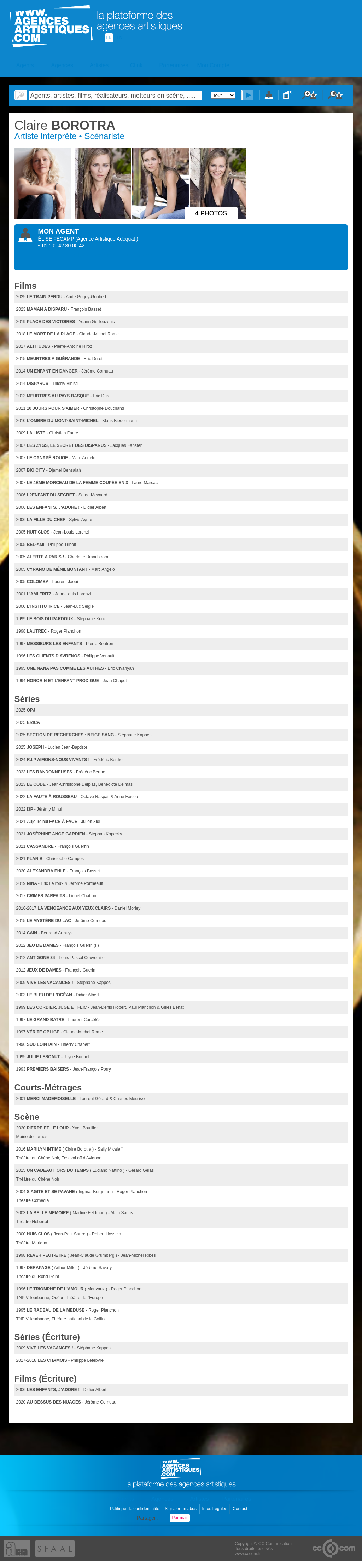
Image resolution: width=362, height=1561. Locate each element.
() (106, 239)
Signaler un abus (181, 1508)
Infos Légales (215, 1508)
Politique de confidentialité (135, 1508)
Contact (241, 1508)
